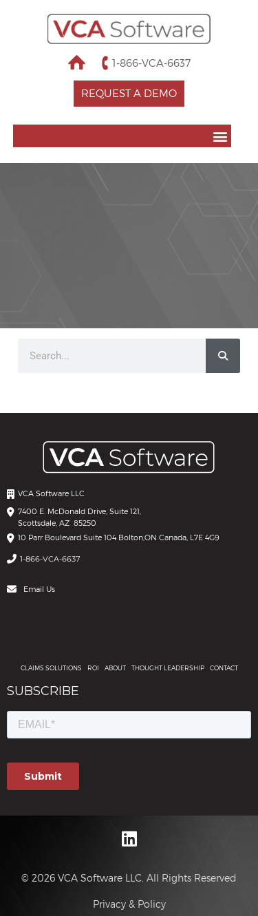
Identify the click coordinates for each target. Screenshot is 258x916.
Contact (224, 668)
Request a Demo (129, 93)
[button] (122, 136)
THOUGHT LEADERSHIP (167, 668)
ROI (93, 668)
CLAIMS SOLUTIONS (51, 668)
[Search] (223, 356)
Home (76, 62)
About (115, 668)
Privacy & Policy (129, 904)
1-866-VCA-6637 (151, 62)
